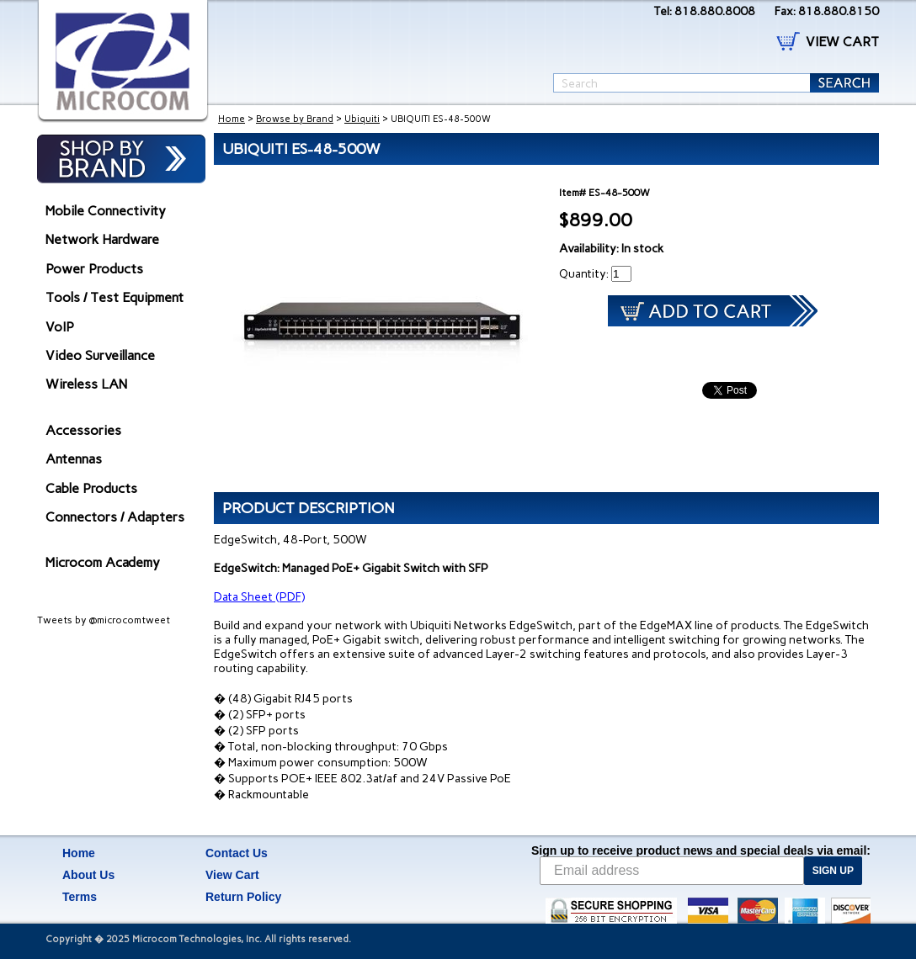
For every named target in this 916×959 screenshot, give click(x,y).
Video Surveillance (100, 355)
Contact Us (236, 853)
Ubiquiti (362, 119)
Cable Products (91, 488)
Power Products (94, 269)
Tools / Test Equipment (114, 297)
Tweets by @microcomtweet (103, 620)
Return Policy (243, 896)
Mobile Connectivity (105, 211)
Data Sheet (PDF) (259, 597)
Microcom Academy (102, 562)
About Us (88, 875)
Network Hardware (102, 239)
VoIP (59, 327)
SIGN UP (833, 871)
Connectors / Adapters (114, 517)
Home (231, 119)
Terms (79, 896)
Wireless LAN (86, 384)
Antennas (73, 459)
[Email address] (672, 870)
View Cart (232, 875)
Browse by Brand (294, 119)
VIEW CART (842, 42)
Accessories (83, 430)
